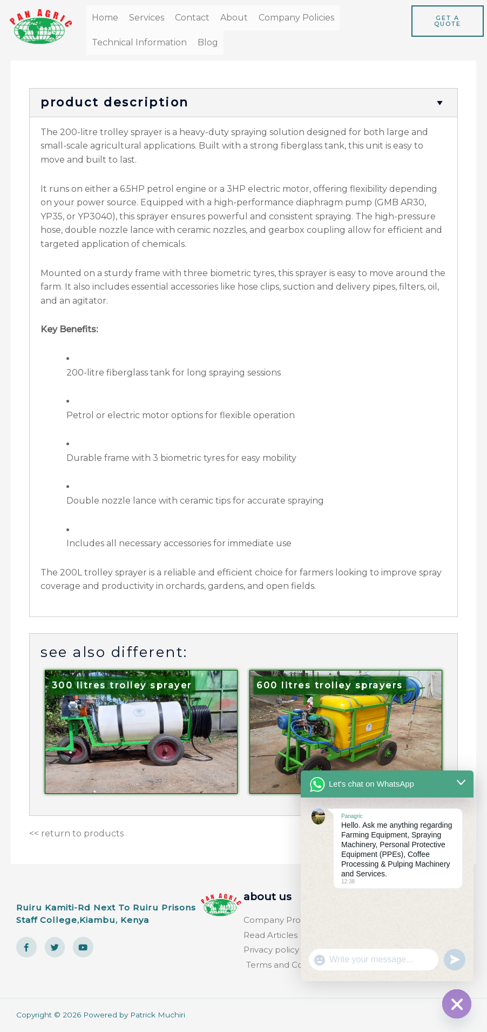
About (234, 17)
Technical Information (139, 42)
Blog (208, 42)
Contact (192, 17)
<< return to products (76, 833)
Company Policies (296, 17)
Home (105, 17)
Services (146, 17)
